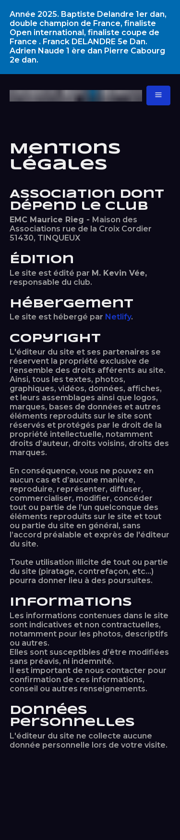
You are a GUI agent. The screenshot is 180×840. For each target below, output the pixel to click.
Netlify (118, 316)
